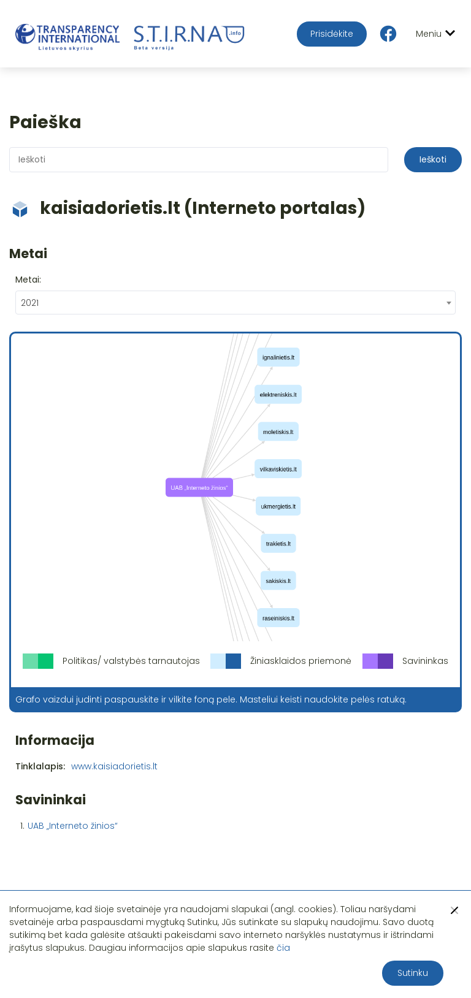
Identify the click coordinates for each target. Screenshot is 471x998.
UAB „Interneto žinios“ (73, 826)
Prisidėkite (331, 34)
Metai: (28, 279)
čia (283, 948)
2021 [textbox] (30, 303)
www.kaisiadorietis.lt (114, 766)
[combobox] (235, 302)
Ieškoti (432, 159)
